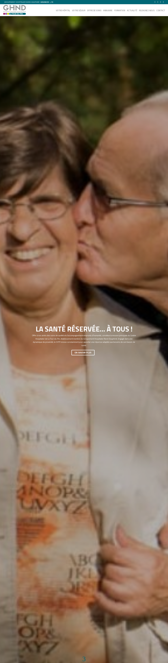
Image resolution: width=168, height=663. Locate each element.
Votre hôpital (63, 11)
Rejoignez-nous (147, 11)
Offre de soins (94, 11)
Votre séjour (78, 11)
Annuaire (107, 11)
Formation (119, 11)
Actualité (132, 11)
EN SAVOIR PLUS (83, 352)
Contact (160, 11)
